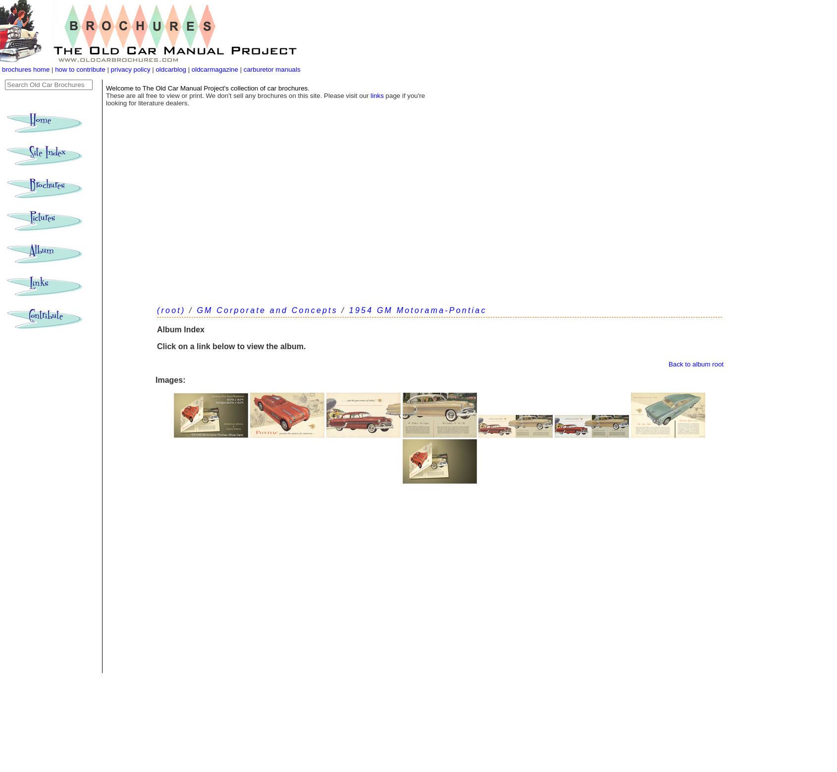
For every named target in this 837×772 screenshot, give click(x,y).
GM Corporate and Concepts (267, 310)
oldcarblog (171, 69)
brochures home (26, 69)
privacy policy (132, 69)
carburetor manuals (271, 69)
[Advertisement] (440, 222)
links (377, 95)
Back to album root (696, 364)
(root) (171, 310)
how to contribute (80, 69)
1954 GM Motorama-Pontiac (418, 310)
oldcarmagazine (216, 69)
